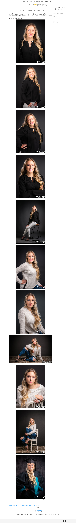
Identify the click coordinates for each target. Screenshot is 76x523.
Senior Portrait (27, 505)
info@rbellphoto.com (39, 510)
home (24, 1)
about (27, 1)
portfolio (31, 1)
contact (51, 1)
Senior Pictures (22, 505)
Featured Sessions (37, 1)
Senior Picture (18, 505)
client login (46, 1)
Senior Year (37, 505)
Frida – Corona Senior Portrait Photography (59, 18)
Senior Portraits (60, 13)
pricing (42, 1)
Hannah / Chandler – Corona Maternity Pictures (59, 23)
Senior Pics (13, 505)
